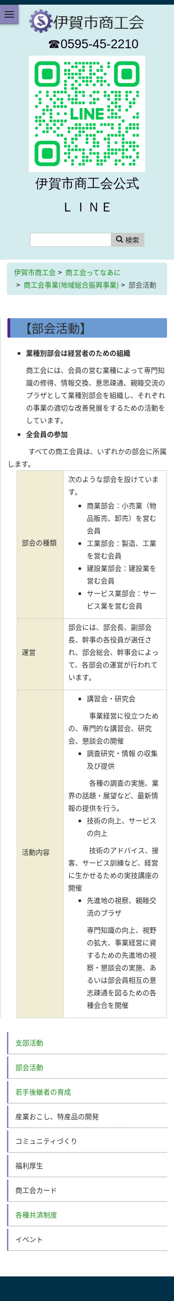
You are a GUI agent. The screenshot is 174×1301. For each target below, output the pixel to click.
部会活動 (29, 1067)
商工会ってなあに (93, 272)
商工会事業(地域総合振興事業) (71, 285)
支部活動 (29, 1043)
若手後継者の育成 (43, 1092)
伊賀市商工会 (35, 272)
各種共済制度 (36, 1215)
